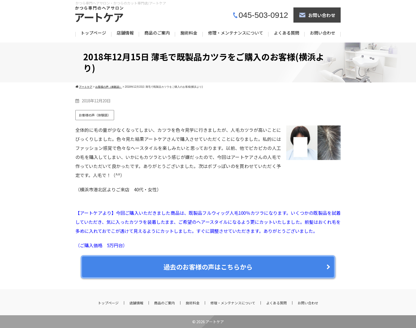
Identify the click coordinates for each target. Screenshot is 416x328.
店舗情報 (125, 33)
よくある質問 (286, 33)
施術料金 (188, 33)
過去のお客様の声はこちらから (208, 266)
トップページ (93, 33)
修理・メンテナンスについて (235, 33)
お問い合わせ (321, 15)
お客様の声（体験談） (95, 115)
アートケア (215, 321)
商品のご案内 (157, 33)
